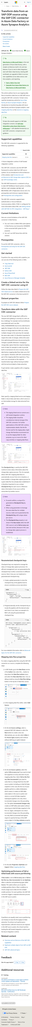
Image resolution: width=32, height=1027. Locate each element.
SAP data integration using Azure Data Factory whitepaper (14, 126)
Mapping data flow (7, 157)
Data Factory (15, 6)
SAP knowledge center (10, 180)
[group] (18, 597)
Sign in (29, 2)
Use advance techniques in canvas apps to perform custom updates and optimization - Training (14, 980)
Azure (7, 6)
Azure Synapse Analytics (15, 102)
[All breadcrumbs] (2, 6)
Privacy (11, 1019)
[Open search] (24, 2)
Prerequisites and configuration (13, 195)
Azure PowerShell (10, 273)
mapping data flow (6, 110)
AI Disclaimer (4, 1017)
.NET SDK (7, 268)
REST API (7, 275)
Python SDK (8, 271)
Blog (22, 1017)
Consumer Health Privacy (8, 1022)
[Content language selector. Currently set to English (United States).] (9, 1009)
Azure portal (8, 266)
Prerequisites (6, 41)
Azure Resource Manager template (15, 278)
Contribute (4, 1019)
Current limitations (7, 39)
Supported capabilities (8, 37)
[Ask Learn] (26, 6)
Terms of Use (21, 1022)
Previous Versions (14, 1017)
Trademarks (4, 1024)
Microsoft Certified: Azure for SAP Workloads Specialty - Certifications (13, 990)
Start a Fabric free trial (13, 83)
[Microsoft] (16, 2)
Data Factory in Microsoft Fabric (13, 62)
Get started (6, 43)
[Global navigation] (1, 2)
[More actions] (29, 6)
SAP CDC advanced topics (12, 950)
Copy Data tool (9, 263)
